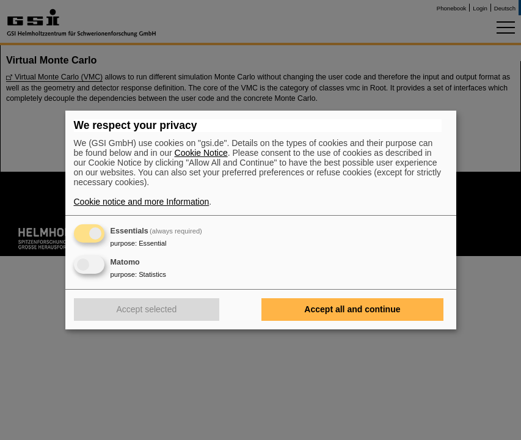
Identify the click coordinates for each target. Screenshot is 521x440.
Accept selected (147, 309)
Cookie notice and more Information (141, 202)
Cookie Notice (201, 153)
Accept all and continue (352, 309)
